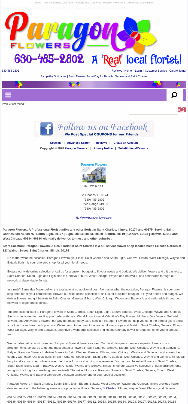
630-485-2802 (10, 70)
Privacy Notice (103, 148)
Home (128, 70)
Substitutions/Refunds (133, 148)
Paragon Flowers (76, 148)
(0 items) (177, 70)
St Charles (109, 388)
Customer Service (156, 70)
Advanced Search (78, 142)
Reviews (117, 70)
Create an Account (125, 142)
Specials (55, 142)
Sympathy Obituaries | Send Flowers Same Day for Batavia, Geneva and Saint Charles (94, 76)
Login (138, 70)
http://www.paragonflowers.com (94, 217)
